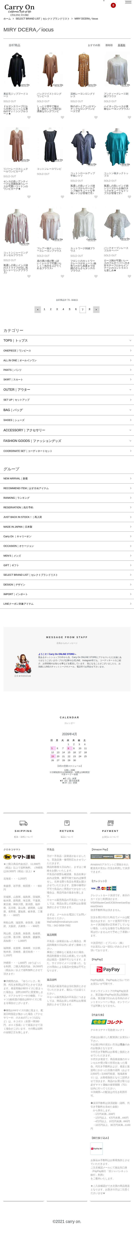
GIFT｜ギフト (13, 582)
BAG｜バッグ (13, 420)
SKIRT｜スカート (15, 388)
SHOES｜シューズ (16, 430)
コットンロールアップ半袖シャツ (82, 182)
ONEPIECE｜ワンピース (21, 357)
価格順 (109, 53)
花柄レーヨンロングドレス (82, 102)
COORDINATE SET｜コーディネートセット (34, 462)
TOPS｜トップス (15, 347)
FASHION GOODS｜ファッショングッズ (32, 451)
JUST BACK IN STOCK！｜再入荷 (27, 531)
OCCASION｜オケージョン (22, 562)
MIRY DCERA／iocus (86, 26)
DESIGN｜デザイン (17, 603)
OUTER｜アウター (16, 399)
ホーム (7, 26)
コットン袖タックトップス (116, 182)
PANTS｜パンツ (14, 378)
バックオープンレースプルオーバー (116, 257)
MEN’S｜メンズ (14, 572)
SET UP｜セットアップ (20, 409)
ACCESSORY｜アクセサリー (24, 441)
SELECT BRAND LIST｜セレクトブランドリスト (43, 26)
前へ (38, 317)
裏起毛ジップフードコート (15, 102)
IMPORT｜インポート (19, 613)
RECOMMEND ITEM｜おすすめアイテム (32, 500)
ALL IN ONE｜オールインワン (24, 368)
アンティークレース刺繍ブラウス (116, 102)
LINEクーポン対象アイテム (22, 624)
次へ (95, 317)
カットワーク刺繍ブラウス (82, 257)
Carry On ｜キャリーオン (21, 552)
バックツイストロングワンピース (49, 102)
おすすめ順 (94, 53)
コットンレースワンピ (49, 176)
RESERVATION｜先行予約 (22, 521)
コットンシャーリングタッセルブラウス (15, 261)
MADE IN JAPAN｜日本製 (21, 541)
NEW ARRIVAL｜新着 (18, 490)
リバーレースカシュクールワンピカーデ (15, 178)
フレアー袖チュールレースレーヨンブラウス (49, 257)
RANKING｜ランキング (20, 510)
